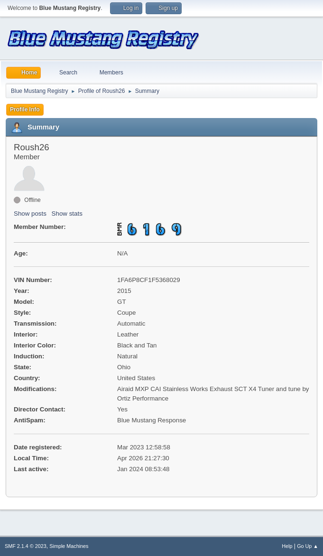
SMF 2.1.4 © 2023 (25, 546)
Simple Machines (68, 546)
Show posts (30, 213)
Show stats (67, 213)
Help (287, 546)
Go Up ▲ (307, 546)
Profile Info (25, 109)
